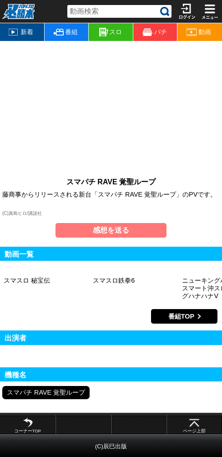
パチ (154, 32)
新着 (21, 32)
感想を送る (111, 230)
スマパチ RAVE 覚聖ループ (46, 392)
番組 (66, 32)
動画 (199, 32)
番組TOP (181, 316)
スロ (110, 32)
